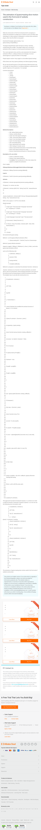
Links (31, 820)
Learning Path (17, 792)
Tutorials (3, 802)
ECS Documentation (12, 790)
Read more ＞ (25, 28)
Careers (3, 820)
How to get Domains (23, 790)
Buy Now (29, 619)
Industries (20, 799)
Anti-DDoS (19, 780)
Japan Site (4, 790)
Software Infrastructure (7, 792)
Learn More (11, 619)
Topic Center (4, 799)
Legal (21, 820)
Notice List (26, 820)
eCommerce (4, 783)
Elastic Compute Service (7, 780)
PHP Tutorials (9, 802)
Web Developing (34, 799)
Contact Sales (14, 718)
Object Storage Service (29, 780)
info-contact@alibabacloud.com (20, 684)
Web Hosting (11, 783)
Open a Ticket (8, 728)
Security (17, 783)
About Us (8, 820)
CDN (15, 780)
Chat (6, 718)
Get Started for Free (9, 707)
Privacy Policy (15, 820)
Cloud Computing (12, 799)
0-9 (5, 811)
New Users (25, 792)
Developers (27, 799)
